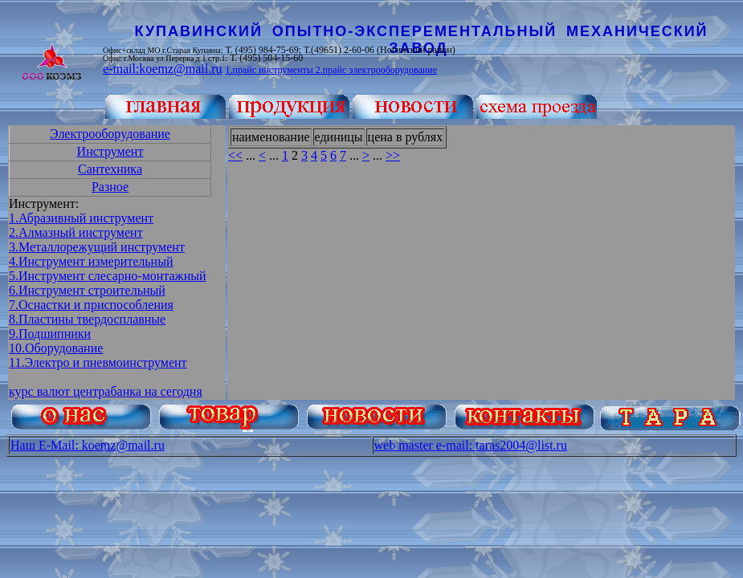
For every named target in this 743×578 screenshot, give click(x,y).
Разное (110, 186)
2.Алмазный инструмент (76, 232)
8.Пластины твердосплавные (87, 319)
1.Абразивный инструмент (81, 218)
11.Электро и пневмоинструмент (98, 362)
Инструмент (110, 151)
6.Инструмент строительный (87, 290)
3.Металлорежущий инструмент (97, 247)
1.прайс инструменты (270, 69)
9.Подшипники (50, 333)
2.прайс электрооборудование (376, 69)
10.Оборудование (56, 348)
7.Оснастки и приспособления (91, 304)
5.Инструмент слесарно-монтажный (107, 276)
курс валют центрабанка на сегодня (105, 391)
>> (393, 155)
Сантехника (110, 169)
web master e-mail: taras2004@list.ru (470, 445)
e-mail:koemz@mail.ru (162, 68)
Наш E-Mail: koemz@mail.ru (87, 445)
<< (235, 155)
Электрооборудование (110, 133)
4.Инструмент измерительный (91, 261)
